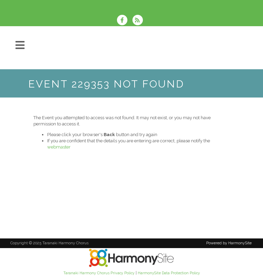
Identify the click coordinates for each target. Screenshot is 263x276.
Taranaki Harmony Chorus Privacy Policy (99, 273)
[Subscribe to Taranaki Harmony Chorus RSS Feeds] (139, 20)
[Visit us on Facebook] (124, 20)
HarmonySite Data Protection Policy (169, 273)
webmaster (59, 147)
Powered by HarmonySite (229, 243)
